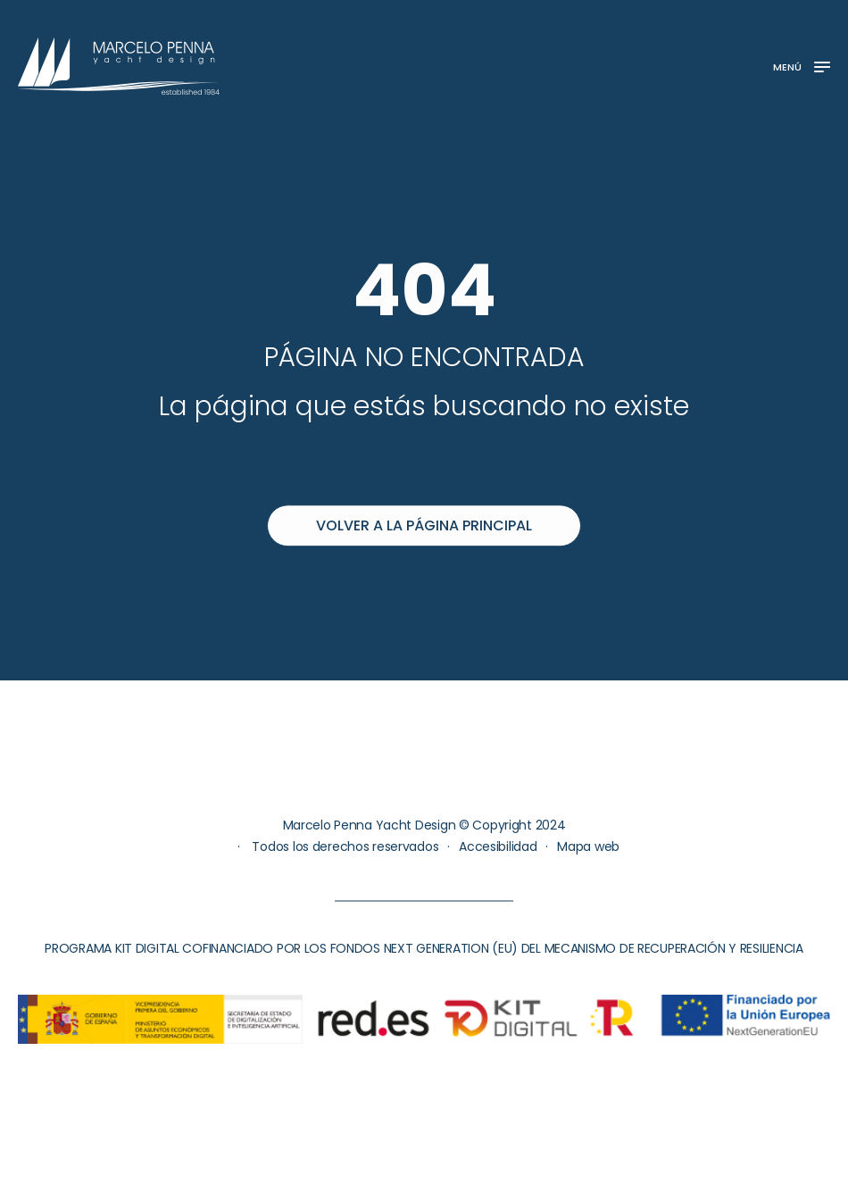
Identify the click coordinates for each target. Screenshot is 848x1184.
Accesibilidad (497, 846)
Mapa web (588, 846)
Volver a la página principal (424, 525)
